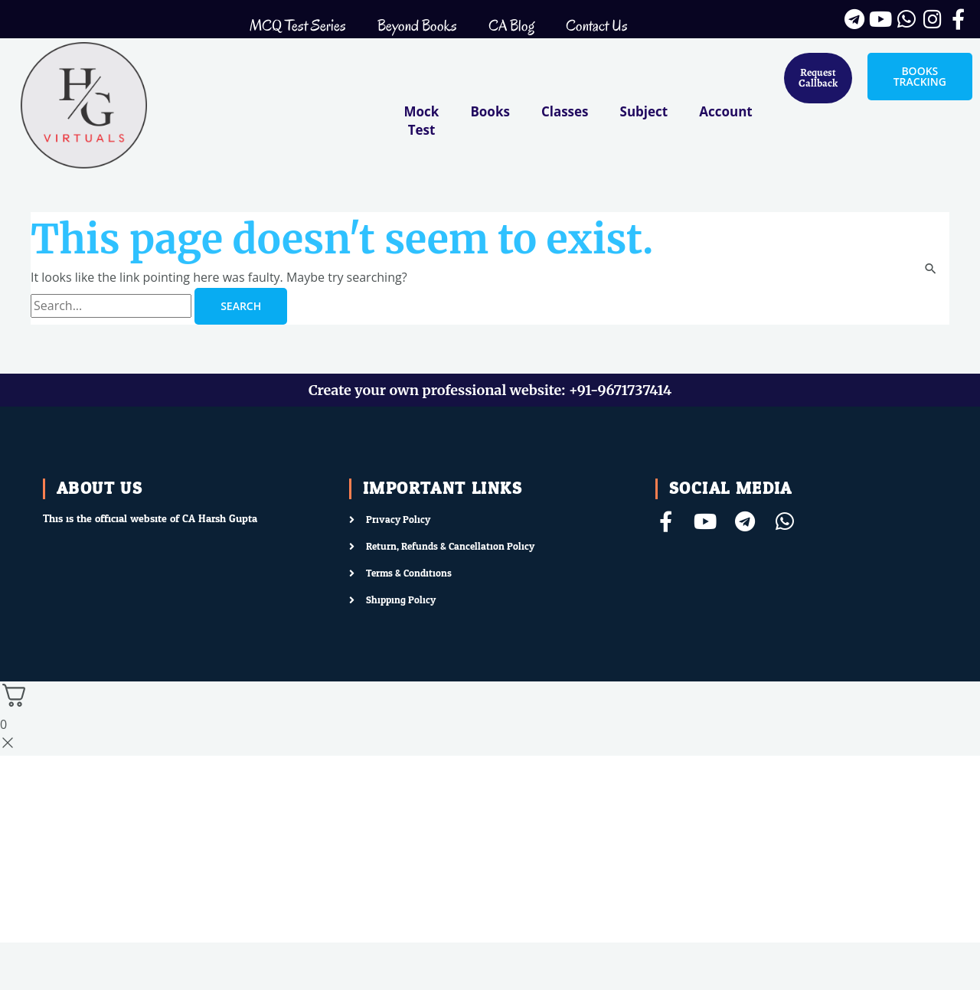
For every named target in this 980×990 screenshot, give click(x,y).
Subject (644, 111)
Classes (565, 111)
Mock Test (421, 121)
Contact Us (597, 25)
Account (725, 111)
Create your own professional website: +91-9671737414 (490, 390)
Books (489, 111)
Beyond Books (417, 25)
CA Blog (511, 25)
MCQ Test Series (298, 25)
